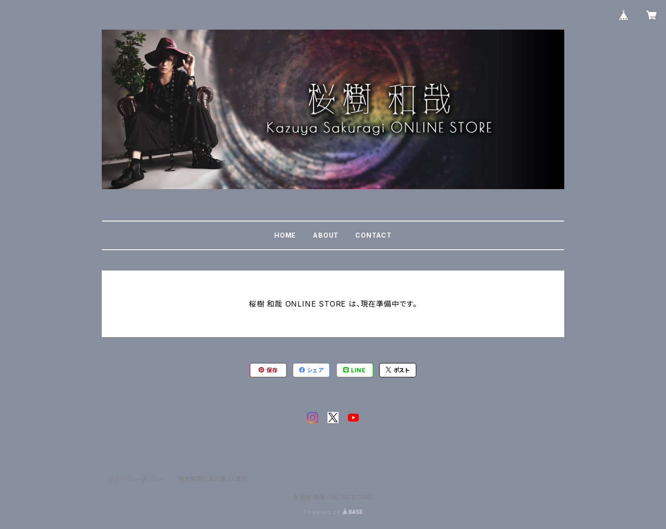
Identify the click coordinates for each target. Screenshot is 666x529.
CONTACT (373, 235)
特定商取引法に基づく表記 (213, 478)
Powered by (333, 512)
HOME (285, 235)
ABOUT (326, 235)
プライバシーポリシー (136, 478)
